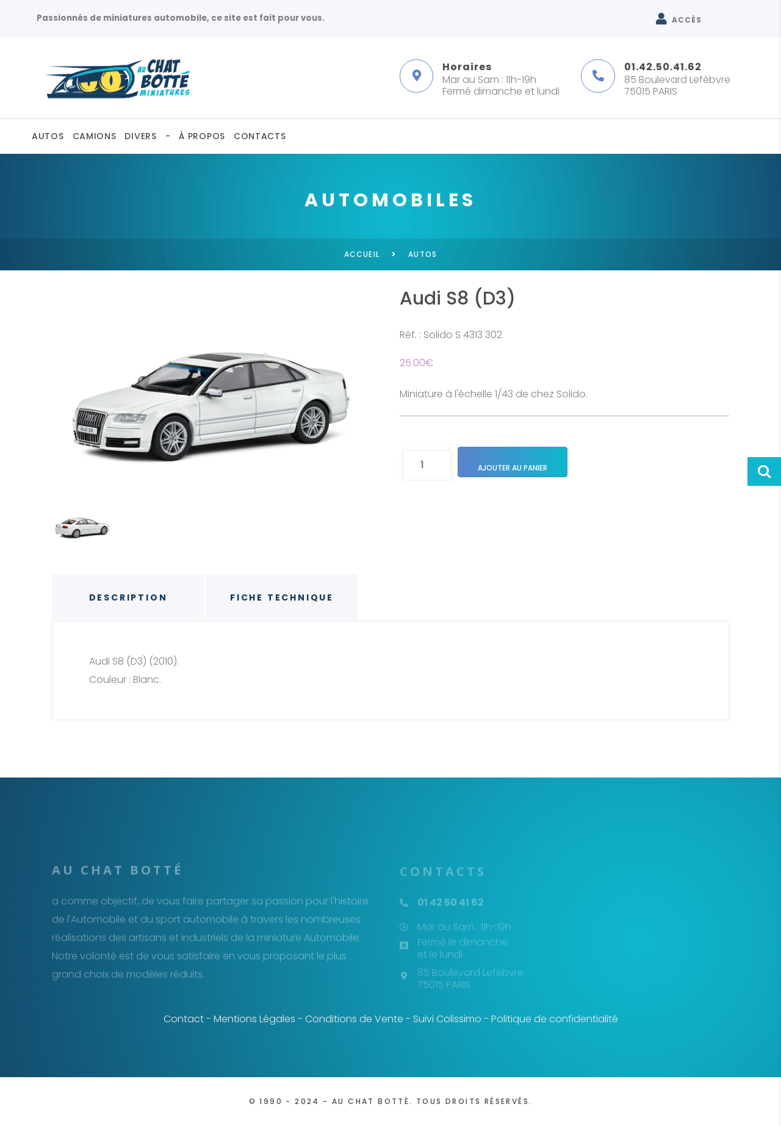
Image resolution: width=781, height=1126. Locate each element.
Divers (140, 136)
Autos (48, 136)
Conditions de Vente (354, 1019)
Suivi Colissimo (447, 1019)
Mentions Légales (254, 1019)
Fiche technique (282, 597)
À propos (202, 136)
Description (128, 597)
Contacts (260, 136)
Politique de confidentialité (554, 1019)
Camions (95, 136)
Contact (184, 1019)
